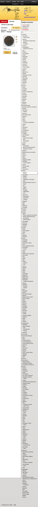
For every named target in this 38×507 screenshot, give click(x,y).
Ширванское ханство (28, 48)
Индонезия (24, 194)
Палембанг (25, 197)
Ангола (24, 59)
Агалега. (24, 45)
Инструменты (15, 3)
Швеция (24, 470)
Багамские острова (26, 75)
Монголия (24, 310)
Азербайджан (25, 47)
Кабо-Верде (25, 221)
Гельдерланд (25, 130)
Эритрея (24, 481)
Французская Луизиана (27, 451)
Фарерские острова (27, 148)
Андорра (24, 61)
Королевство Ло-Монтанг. (28, 253)
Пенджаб (25, 190)
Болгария (24, 88)
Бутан (23, 100)
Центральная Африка (27, 456)
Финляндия (25, 446)
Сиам (24, 412)
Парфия (24, 355)
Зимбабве (24, 161)
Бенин (23, 87)
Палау (23, 346)
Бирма (24, 313)
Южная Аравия (26, 219)
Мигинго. (24, 304)
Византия (24, 113)
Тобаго (24, 424)
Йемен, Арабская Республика (30, 215)
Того (23, 420)
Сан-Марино (25, 373)
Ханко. (24, 448)
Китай (23, 238)
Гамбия (24, 124)
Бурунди (24, 99)
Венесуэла (24, 110)
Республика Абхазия (27, 363)
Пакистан (24, 344)
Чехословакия (25, 464)
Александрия (25, 53)
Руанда (24, 367)
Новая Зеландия (26, 326)
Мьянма (24, 312)
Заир (23, 156)
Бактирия (24, 76)
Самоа (23, 372)
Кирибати (24, 236)
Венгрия (24, 108)
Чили (23, 467)
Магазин (3, 1)
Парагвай (24, 353)
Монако (24, 309)
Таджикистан (25, 409)
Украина (24, 439)
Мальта (24, 292)
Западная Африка (26, 159)
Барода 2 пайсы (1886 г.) (7, 49)
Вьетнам (24, 116)
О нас (22, 3)
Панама (24, 350)
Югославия (25, 491)
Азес (23, 50)
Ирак (23, 202)
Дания (23, 144)
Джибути (24, 150)
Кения (23, 232)
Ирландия (24, 205)
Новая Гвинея (26, 37)
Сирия (23, 390)
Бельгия (24, 85)
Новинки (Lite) (25, 26)
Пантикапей (26, 140)
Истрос (24, 210)
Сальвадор (25, 370)
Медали (24, 301)
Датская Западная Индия (29, 147)
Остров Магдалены (26, 341)
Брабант (25, 42)
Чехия (23, 461)
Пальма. (24, 349)
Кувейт (24, 258)
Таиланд (24, 410)
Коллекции (24, 239)
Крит (24, 139)
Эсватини (24, 483)
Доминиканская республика (28, 152)
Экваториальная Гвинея (28, 477)
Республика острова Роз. (28, 364)
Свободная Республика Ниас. (29, 381)
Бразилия (24, 96)
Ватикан (24, 103)
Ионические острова (28, 138)
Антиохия (24, 64)
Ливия (23, 270)
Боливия (24, 90)
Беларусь (24, 82)
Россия (24, 366)
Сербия (24, 386)
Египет (24, 153)
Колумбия (24, 241)
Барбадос (24, 79)
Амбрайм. (24, 58)
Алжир (23, 55)
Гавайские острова (27, 404)
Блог (18, 1)
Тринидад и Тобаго (26, 423)
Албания (24, 52)
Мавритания (25, 276)
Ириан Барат (26, 196)
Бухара (24, 435)
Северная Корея (26, 383)
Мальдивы (24, 291)
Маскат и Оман (26, 298)
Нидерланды (25, 323)
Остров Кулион (26, 445)
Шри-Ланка (25, 472)
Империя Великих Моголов (29, 182)
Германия (24, 131)
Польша (24, 358)
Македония (25, 279)
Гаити (23, 119)
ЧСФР (24, 465)
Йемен (23, 213)
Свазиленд (25, 484)
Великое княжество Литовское (29, 107)
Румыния (24, 369)
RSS (28, 25)
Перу (23, 356)
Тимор (23, 418)
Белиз (23, 84)
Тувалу (24, 426)
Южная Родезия (27, 162)
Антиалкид (24, 62)
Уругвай (24, 440)
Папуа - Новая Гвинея (27, 352)
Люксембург (25, 273)
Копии (23, 250)
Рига (24, 264)
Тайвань (24, 414)
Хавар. (24, 453)
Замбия (24, 158)
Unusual (24, 34)
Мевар (24, 188)
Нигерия (24, 321)
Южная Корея (25, 492)
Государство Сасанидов (28, 179)
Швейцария (25, 469)
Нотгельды (24, 334)
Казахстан (24, 223)
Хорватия (24, 454)
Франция (24, 450)
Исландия (24, 207)
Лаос (23, 259)
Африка (24, 73)
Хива (24, 437)
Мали (23, 289)
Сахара (24, 380)
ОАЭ (23, 337)
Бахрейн (24, 81)
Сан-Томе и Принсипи (27, 375)
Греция (24, 136)
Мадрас (25, 187)
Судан (23, 399)
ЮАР (23, 489)
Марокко (24, 295)
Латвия (24, 261)
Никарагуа (24, 324)
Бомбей (25, 176)
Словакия (24, 392)
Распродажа (25, 29)
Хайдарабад (26, 191)
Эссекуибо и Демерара (28, 122)
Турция (24, 431)
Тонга (23, 421)
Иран (23, 204)
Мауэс (23, 300)
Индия (23, 170)
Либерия (24, 267)
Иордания (24, 201)
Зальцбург (25, 43)
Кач (24, 185)
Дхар (24, 180)
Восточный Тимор (26, 114)
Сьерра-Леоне (25, 407)
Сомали (24, 396)
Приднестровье (26, 361)
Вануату (24, 102)
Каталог (8, 1)
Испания (24, 208)
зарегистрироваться (29, 17)
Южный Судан (25, 494)
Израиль (24, 167)
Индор (24, 183)
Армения (24, 69)
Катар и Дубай (25, 230)
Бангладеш (25, 78)
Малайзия (24, 284)
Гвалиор (25, 178)
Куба (23, 256)
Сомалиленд (25, 398)
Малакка (25, 286)
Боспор (24, 93)
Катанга (25, 248)
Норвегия (24, 332)
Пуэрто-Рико (26, 405)
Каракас (25, 111)
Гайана (24, 120)
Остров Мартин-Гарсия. (27, 343)
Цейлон (25, 473)
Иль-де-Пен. (25, 169)
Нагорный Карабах (26, 315)
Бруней (24, 97)
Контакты (4, 27)
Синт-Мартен (25, 389)
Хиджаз (25, 378)
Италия (24, 212)
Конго (23, 244)
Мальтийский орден (27, 294)
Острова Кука (26, 329)
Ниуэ (24, 327)
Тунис (23, 428)
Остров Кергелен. (26, 340)
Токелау (25, 330)
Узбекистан (25, 434)
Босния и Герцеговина (27, 91)
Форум (22, 1)
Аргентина (24, 65)
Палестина (24, 347)
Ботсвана (24, 94)
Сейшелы (24, 384)
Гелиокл (24, 128)
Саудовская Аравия (27, 376)
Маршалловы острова (27, 297)
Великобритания (26, 105)
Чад (23, 457)
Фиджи (24, 442)
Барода (25, 172)
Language (34, 1)
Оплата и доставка (7, 24)
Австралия (24, 35)
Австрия (24, 39)
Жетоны (24, 155)
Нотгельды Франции (27, 335)
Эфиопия (24, 488)
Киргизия (24, 235)
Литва (23, 272)
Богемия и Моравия (27, 462)
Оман (23, 338)
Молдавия (24, 307)
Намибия (24, 317)
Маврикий (24, 275)
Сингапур (24, 387)
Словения (24, 393)
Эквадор (24, 475)
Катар (23, 229)
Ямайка (24, 495)
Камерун (24, 226)
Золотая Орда (25, 166)
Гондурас (24, 133)
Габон (23, 117)
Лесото (24, 266)
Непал (23, 320)
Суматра (25, 199)
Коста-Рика (25, 255)
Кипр (23, 233)
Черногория (25, 459)
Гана (23, 125)
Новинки (24, 25)
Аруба (23, 70)
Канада (24, 227)
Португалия (25, 360)
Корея (23, 252)
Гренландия (26, 145)
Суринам (24, 401)
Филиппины (25, 443)
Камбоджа (24, 224)
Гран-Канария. (25, 134)
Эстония (24, 486)
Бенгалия (25, 174)
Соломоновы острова (27, 395)
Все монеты (25, 28)
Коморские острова (26, 242)
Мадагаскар (25, 278)
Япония (24, 497)
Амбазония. (25, 56)
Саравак (25, 287)
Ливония (25, 262)
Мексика (24, 303)
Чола (24, 193)
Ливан (23, 269)
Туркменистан (25, 429)
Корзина (17, 27)
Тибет (23, 417)
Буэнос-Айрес (26, 67)
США (23, 402)
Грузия (23, 142)
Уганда (24, 432)
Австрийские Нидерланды (29, 40)
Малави (24, 283)
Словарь (14, 1)
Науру (23, 318)
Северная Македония (28, 281)
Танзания (24, 415)
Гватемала (24, 127)
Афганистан (25, 72)
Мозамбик (24, 306)
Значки (24, 164)
